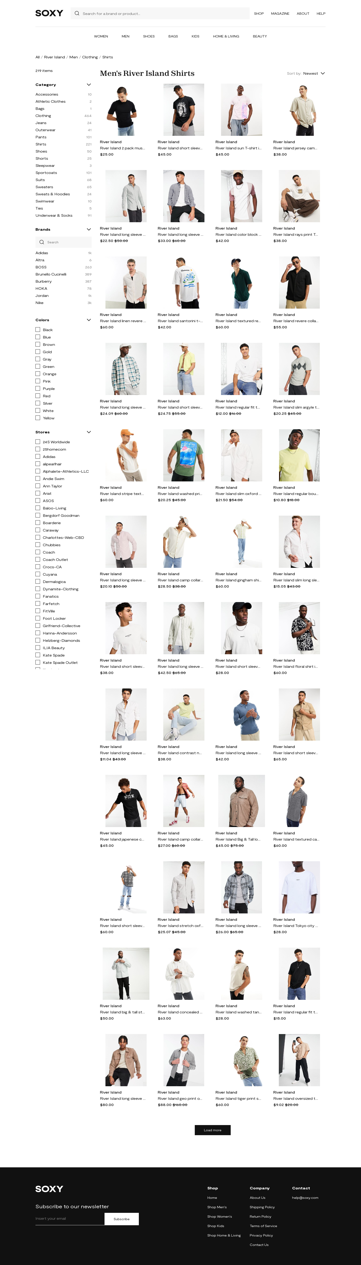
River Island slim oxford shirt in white (238, 493)
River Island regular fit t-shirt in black (296, 1012)
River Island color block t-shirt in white (238, 234)
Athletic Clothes (50, 101)
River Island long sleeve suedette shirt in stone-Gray (123, 1098)
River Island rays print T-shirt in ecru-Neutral (296, 234)
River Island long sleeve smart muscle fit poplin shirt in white (123, 752)
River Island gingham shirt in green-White (238, 580)
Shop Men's (217, 1207)
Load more (212, 1130)
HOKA (41, 288)
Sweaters (44, 187)
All (37, 57)
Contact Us (259, 1245)
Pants (41, 137)
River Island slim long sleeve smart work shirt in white (296, 580)
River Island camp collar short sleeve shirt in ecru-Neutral (181, 580)
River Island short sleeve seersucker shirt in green (181, 407)
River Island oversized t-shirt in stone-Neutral (296, 1098)
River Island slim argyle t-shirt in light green (296, 407)
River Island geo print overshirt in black (181, 1098)
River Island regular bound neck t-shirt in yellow (296, 493)
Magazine (280, 13)
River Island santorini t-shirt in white (181, 320)
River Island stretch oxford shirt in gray (181, 925)
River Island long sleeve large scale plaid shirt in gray (238, 925)
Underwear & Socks (54, 215)
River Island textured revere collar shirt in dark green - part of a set (238, 320)
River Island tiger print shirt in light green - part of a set (238, 1098)
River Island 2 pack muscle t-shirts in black (123, 148)
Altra (39, 260)
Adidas (41, 252)
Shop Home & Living (224, 1235)
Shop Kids (215, 1226)
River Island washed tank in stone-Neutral (238, 1012)
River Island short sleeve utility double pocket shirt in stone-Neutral (296, 752)
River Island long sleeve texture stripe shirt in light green (181, 666)
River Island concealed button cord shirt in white (181, 1012)
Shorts (41, 158)
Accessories (46, 94)
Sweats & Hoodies (52, 194)
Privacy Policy (261, 1235)
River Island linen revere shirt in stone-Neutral (123, 320)
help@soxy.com (305, 1198)
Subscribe (122, 1219)
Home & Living (226, 36)
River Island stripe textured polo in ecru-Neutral (123, 493)
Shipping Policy (262, 1207)
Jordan (42, 295)
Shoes (149, 36)
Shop (259, 13)
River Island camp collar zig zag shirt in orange (181, 839)
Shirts (40, 144)
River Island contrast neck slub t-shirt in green (181, 752)
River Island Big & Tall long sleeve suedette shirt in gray (238, 839)
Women (101, 36)
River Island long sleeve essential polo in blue (238, 752)
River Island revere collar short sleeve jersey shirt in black (296, 320)
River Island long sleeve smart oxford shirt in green (123, 234)
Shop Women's (219, 1216)
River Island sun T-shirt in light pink (238, 148)
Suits (40, 179)
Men (125, 36)
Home (212, 1198)
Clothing (90, 57)
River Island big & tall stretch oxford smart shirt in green (123, 1012)
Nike (39, 302)
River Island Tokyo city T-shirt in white (296, 925)
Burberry (43, 281)
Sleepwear (45, 165)
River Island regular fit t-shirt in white (238, 407)
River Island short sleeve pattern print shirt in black (123, 925)
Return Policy (260, 1216)
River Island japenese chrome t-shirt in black (123, 839)
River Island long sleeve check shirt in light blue (181, 234)
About (303, 13)
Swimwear (44, 201)
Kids (195, 36)
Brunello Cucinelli (50, 274)
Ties (39, 208)
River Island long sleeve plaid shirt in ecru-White (123, 407)
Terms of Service (263, 1226)
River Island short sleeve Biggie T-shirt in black (181, 148)
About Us (257, 1198)
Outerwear (45, 130)
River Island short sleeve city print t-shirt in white (238, 666)
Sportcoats (46, 172)
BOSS (41, 267)
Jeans (41, 122)
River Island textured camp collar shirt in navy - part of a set (296, 839)
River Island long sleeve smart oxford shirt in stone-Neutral (123, 580)
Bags (173, 36)
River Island (54, 57)
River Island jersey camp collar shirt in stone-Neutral (296, 148)
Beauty (260, 36)
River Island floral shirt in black (296, 666)
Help (321, 13)
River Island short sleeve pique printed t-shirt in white (123, 666)
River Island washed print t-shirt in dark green (181, 493)
